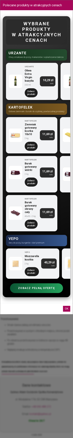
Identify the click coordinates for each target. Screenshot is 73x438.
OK (66, 308)
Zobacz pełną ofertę (36, 288)
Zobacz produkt (31, 92)
